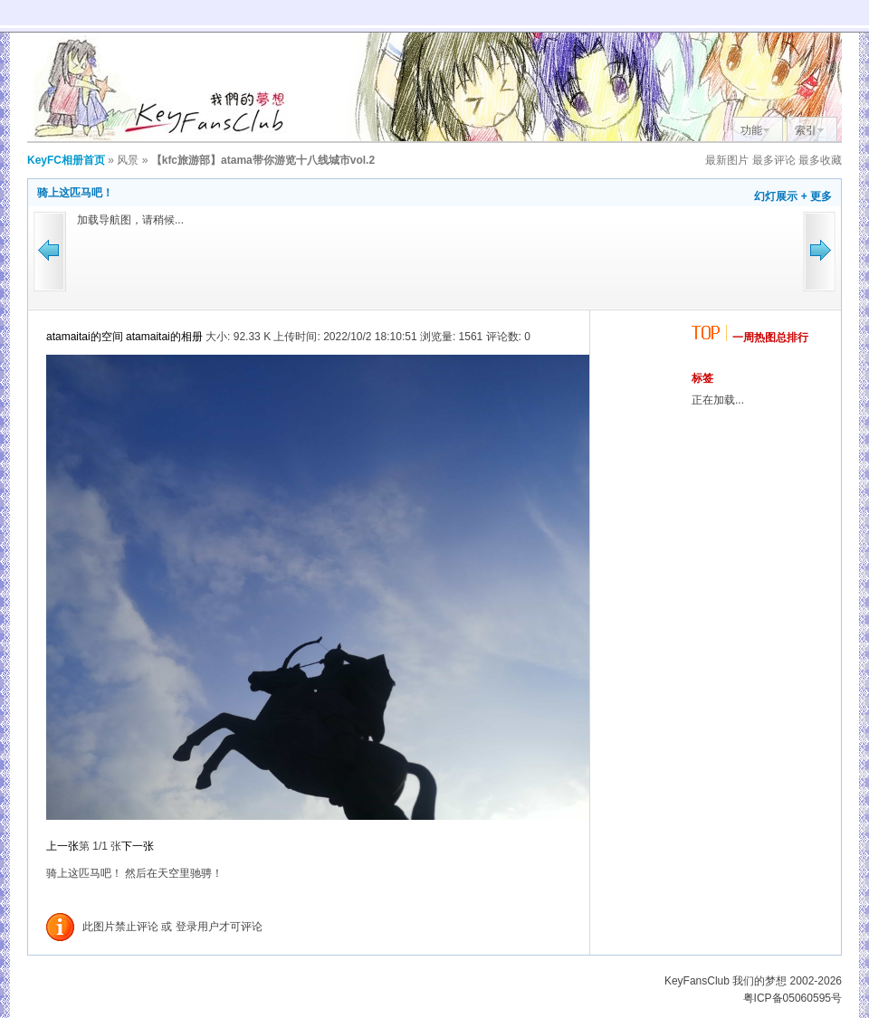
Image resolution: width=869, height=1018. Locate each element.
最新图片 (727, 160)
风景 (127, 160)
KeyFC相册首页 (66, 160)
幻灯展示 (775, 196)
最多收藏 (820, 160)
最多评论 (774, 160)
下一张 (137, 846)
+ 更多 (816, 196)
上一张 (62, 846)
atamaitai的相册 (164, 336)
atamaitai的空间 (84, 336)
